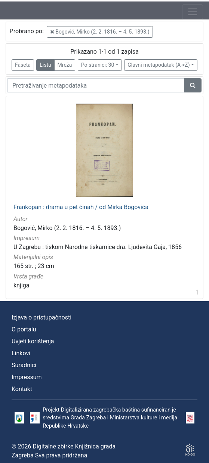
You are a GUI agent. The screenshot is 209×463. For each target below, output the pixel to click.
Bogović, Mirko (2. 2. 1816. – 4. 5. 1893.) (100, 32)
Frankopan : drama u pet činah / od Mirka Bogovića (80, 207)
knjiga (21, 285)
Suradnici (24, 365)
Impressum (27, 377)
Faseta (23, 65)
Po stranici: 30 (97, 65)
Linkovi (21, 353)
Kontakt (22, 389)
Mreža (65, 65)
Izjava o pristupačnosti (41, 317)
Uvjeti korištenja (33, 341)
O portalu (24, 329)
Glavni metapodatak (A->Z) (158, 65)
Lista (45, 65)
